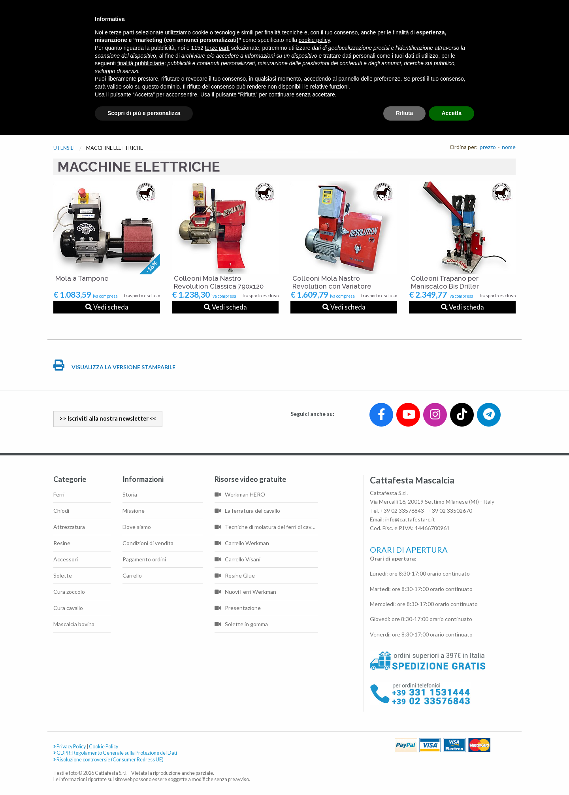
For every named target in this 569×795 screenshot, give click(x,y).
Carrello (132, 575)
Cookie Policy (103, 747)
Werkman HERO (240, 494)
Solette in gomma (241, 624)
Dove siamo (136, 526)
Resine (61, 543)
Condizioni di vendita (147, 543)
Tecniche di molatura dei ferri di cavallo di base (266, 526)
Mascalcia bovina (73, 624)
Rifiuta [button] (404, 113)
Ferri (58, 494)
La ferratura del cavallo (247, 510)
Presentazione (238, 607)
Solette (62, 575)
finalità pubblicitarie (140, 63)
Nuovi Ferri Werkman (245, 591)
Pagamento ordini (144, 559)
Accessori (65, 559)
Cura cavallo (68, 607)
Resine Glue (235, 575)
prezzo (488, 147)
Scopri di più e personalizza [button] (143, 113)
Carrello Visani (237, 559)
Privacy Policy (69, 747)
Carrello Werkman (242, 543)
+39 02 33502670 (450, 510)
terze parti (217, 48)
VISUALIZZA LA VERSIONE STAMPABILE (114, 367)
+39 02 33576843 (402, 510)
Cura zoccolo (69, 591)
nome (509, 147)
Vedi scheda (106, 307)
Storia (129, 494)
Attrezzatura (69, 526)
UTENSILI (64, 148)
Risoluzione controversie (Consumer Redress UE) (108, 760)
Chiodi (61, 510)
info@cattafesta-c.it (410, 519)
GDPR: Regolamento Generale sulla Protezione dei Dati (115, 753)
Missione (133, 510)
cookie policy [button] (314, 40)
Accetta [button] (451, 113)
